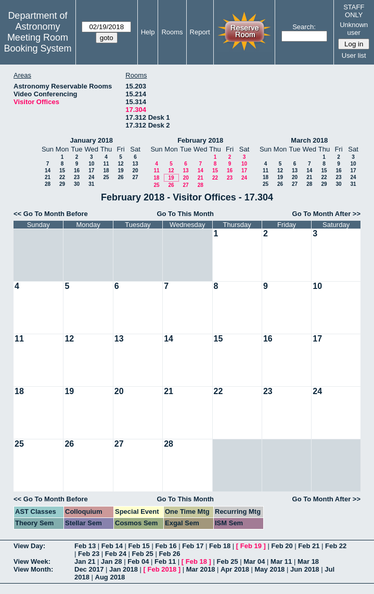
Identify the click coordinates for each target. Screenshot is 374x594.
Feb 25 (142, 554)
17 (91, 170)
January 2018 (91, 140)
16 (77, 170)
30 (77, 184)
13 (135, 164)
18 (106, 170)
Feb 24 (115, 554)
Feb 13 (85, 546)
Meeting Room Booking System (37, 43)
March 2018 (309, 140)
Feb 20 (281, 546)
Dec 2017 (89, 569)
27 (135, 177)
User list (354, 55)
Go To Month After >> (326, 214)
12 (120, 164)
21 (47, 177)
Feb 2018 (162, 569)
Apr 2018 (235, 569)
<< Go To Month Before (51, 214)
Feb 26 (169, 554)
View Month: (33, 569)
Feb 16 (165, 546)
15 (62, 170)
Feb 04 (138, 561)
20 (135, 170)
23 (77, 177)
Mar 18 (308, 561)
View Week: (32, 561)
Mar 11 (281, 561)
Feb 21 (308, 546)
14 (47, 170)
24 (91, 177)
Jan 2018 (123, 569)
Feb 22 (335, 546)
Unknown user (354, 28)
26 (120, 177)
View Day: (29, 546)
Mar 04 (254, 561)
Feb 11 (165, 561)
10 (91, 164)
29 (62, 184)
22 (62, 177)
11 (106, 164)
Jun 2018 (304, 569)
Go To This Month (185, 214)
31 (91, 184)
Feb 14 (112, 546)
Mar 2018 (200, 569)
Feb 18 (219, 546)
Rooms (172, 32)
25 (106, 177)
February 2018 (200, 140)
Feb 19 (251, 546)
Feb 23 (88, 554)
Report (200, 32)
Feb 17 (192, 546)
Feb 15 (139, 546)
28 (47, 184)
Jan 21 (84, 561)
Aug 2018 (110, 577)
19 (120, 170)
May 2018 (270, 569)
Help (148, 32)
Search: (304, 27)
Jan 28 (111, 561)
